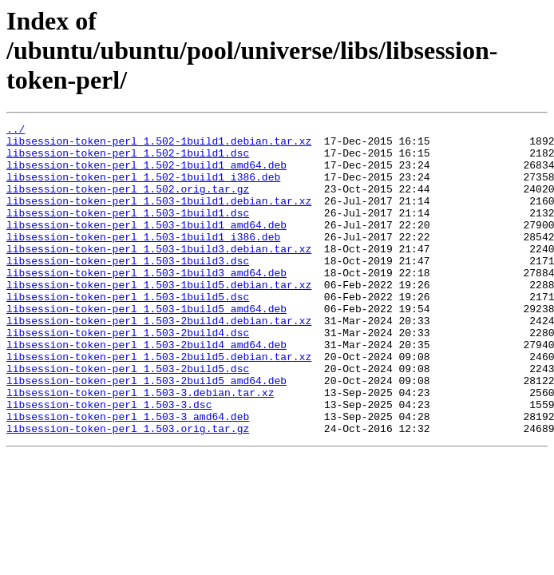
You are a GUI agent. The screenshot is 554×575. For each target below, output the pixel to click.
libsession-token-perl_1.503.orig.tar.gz (127, 490)
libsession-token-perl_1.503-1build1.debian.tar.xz (158, 217)
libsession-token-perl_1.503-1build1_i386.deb (143, 260)
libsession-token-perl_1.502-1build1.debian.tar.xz (158, 145)
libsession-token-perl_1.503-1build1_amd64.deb (146, 246)
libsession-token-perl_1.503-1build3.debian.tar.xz (158, 275)
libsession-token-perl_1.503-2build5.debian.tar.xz (158, 404)
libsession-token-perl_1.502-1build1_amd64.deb (146, 174)
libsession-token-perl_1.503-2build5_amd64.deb (146, 433)
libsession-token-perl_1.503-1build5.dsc (127, 332)
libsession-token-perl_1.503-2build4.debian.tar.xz (158, 361)
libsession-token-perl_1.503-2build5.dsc (127, 418)
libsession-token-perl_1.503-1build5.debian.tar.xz (158, 318)
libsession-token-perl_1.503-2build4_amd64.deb (146, 390)
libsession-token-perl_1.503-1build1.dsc (127, 231)
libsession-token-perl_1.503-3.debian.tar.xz (140, 447)
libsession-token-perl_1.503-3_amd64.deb (127, 476)
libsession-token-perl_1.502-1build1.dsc (127, 160)
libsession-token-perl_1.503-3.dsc (109, 461)
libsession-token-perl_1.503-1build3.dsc (127, 289)
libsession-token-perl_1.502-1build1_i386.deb (143, 188)
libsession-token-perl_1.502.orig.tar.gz (127, 203)
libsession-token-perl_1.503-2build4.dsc (127, 375)
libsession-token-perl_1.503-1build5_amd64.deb (146, 346)
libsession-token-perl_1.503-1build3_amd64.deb (146, 303)
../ (15, 131)
